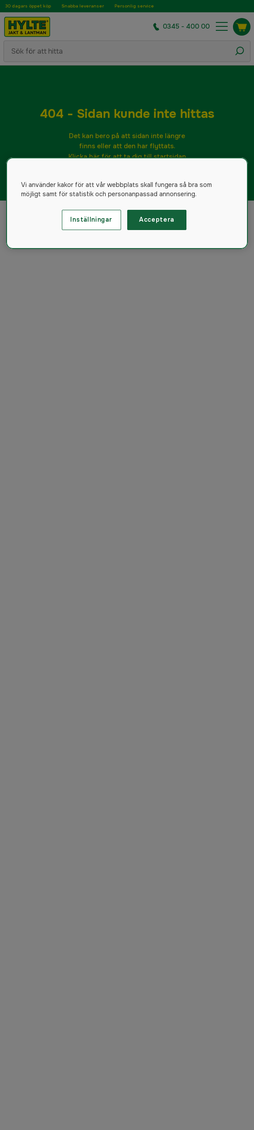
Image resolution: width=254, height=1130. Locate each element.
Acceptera (156, 219)
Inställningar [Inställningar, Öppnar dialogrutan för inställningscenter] (91, 219)
